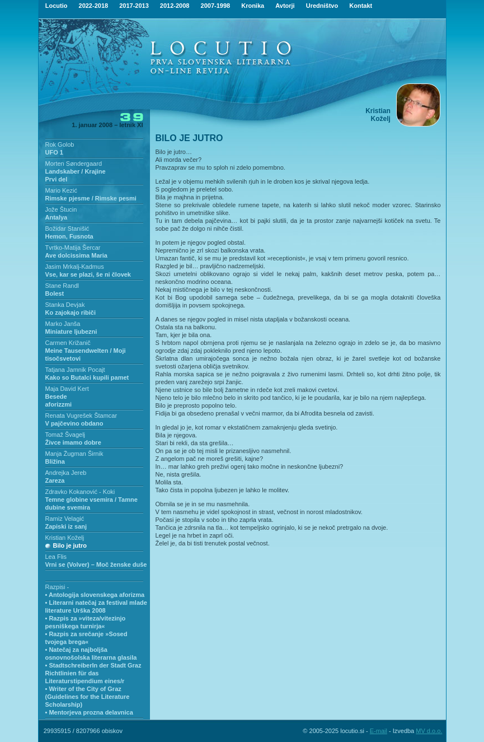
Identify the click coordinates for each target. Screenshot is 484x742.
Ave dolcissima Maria (76, 255)
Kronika (252, 5)
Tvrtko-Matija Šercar (73, 247)
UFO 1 (54, 152)
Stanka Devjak (65, 304)
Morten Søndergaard (73, 163)
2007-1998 (216, 5)
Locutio (56, 5)
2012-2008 (175, 5)
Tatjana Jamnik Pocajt (75, 369)
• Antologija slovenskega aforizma (95, 594)
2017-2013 (134, 5)
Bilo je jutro (70, 545)
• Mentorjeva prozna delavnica (89, 712)
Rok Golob (59, 144)
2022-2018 (94, 5)
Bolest (54, 293)
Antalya (56, 217)
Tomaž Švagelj (65, 434)
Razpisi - (57, 587)
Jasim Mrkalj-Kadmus (74, 266)
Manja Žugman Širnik (74, 453)
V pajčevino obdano (74, 423)
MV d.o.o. (429, 730)
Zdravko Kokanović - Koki (80, 491)
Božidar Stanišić (67, 228)
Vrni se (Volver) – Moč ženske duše (96, 564)
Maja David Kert (67, 388)
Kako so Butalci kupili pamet (87, 377)
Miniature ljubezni (71, 331)
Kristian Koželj (64, 537)
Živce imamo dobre (73, 442)
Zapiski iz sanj (66, 526)
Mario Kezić (61, 190)
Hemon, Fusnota (69, 236)
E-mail (378, 730)
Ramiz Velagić (64, 518)
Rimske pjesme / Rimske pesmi (91, 198)
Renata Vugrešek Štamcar (81, 415)
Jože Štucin (61, 209)
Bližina (55, 461)
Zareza (55, 480)
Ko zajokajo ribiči (70, 312)
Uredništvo (322, 5)
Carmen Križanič (68, 342)
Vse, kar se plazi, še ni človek (88, 274)
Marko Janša (63, 323)
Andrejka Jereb (66, 472)
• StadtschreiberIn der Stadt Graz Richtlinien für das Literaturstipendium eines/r (93, 673)
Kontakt (360, 5)
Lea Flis (56, 556)
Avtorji (284, 5)
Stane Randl (62, 285)
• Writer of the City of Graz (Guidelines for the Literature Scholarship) (87, 696)
